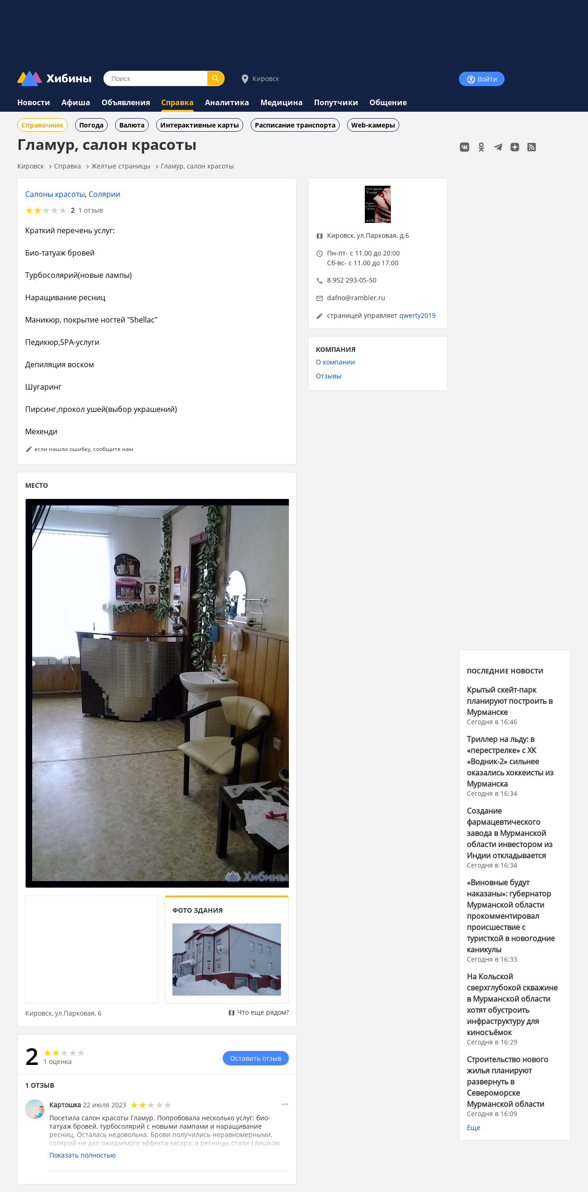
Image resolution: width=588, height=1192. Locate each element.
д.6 (404, 235)
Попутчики (336, 102)
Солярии (104, 194)
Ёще (473, 1127)
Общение (388, 102)
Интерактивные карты (199, 125)
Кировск (259, 79)
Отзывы (329, 375)
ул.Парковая (377, 235)
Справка (177, 102)
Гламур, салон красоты (197, 166)
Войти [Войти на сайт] (481, 79)
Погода (91, 125)
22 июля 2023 (104, 1104)
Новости (33, 102)
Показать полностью (82, 1155)
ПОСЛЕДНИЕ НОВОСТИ (505, 671)
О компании (335, 361)
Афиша (76, 102)
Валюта (131, 125)
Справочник (42, 125)
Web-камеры (373, 125)
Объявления (126, 102)
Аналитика (227, 102)
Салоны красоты (55, 194)
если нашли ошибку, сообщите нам (83, 448)
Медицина (281, 102)
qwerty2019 (417, 315)
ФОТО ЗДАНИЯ (197, 910)
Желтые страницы (120, 166)
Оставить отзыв (255, 1058)
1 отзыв (90, 210)
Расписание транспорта (295, 125)
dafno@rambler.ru (356, 297)
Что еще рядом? (258, 1012)
